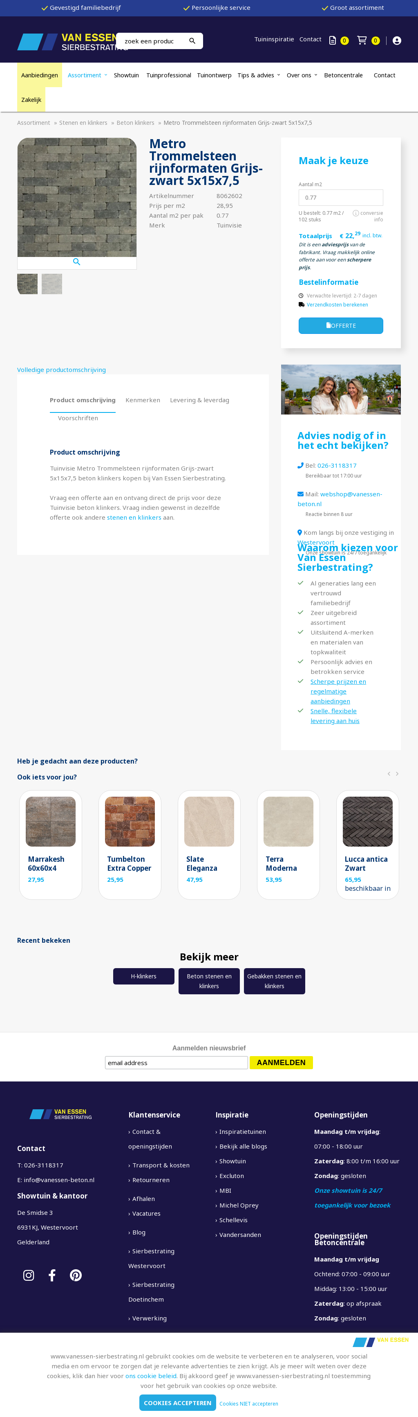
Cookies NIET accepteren (248, 1403)
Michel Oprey (239, 1205)
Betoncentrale (343, 75)
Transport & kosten (161, 1165)
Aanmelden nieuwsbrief (209, 1048)
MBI (225, 1190)
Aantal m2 (310, 184)
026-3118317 (337, 465)
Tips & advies (255, 75)
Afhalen (143, 1198)
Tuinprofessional (168, 75)
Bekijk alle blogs (243, 1146)
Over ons (299, 75)
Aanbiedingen (39, 75)
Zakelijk (31, 99)
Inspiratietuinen (242, 1131)
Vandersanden (240, 1234)
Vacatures (146, 1213)
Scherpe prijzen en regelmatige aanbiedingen (338, 691)
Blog (138, 1232)
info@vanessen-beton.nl (59, 1180)
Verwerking (149, 1318)
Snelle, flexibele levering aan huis (335, 716)
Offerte (341, 326)
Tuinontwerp (214, 75)
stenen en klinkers (134, 517)
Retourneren (151, 1180)
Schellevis (233, 1220)
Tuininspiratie (274, 39)
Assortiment (84, 75)
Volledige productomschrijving (61, 369)
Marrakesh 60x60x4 (46, 864)
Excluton (231, 1175)
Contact (311, 39)
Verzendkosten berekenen (337, 304)
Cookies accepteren (178, 1403)
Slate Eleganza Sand (201, 868)
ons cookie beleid (151, 1376)
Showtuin (127, 75)
